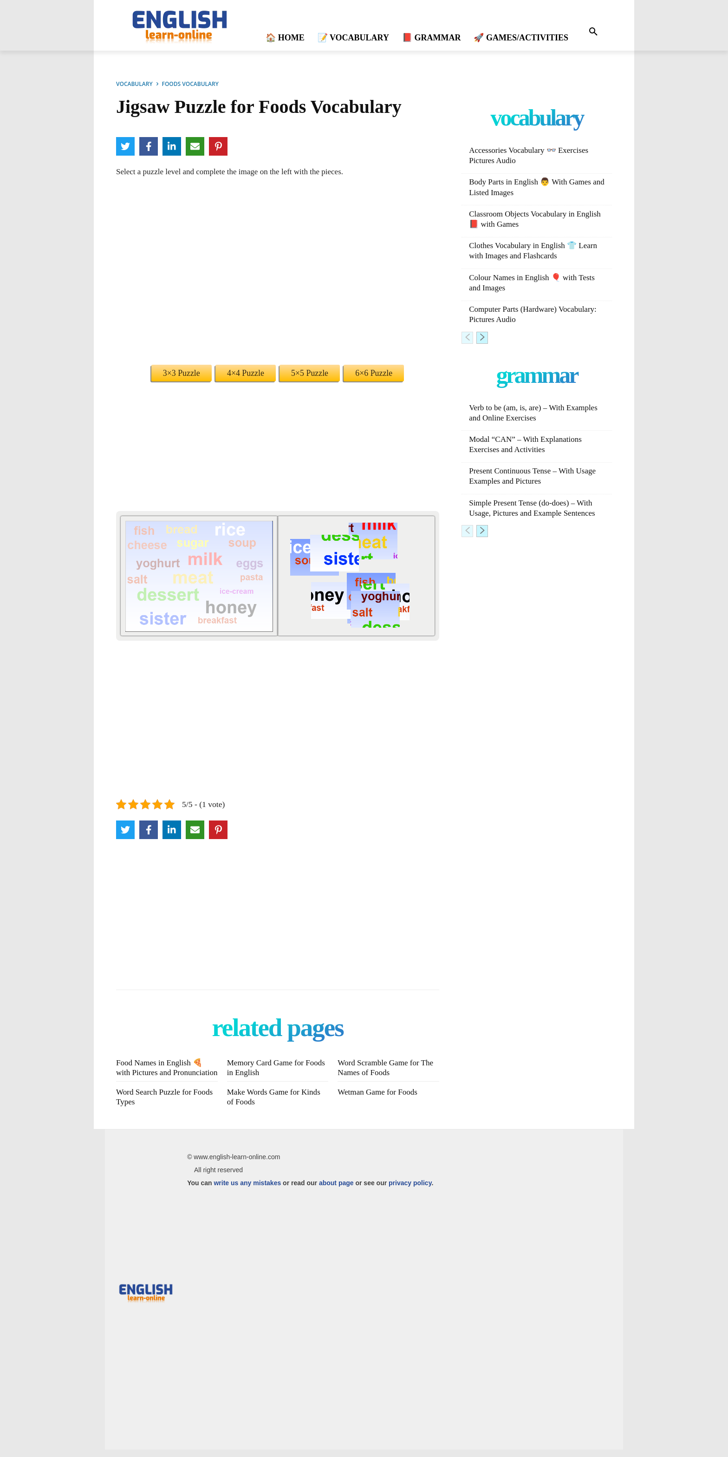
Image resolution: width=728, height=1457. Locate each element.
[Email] (195, 146)
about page (336, 1190)
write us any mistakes (247, 1190)
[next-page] (482, 338)
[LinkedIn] (171, 146)
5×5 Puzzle (309, 373)
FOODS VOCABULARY (190, 84)
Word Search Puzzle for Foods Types (155, 1105)
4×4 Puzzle (245, 373)
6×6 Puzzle (373, 373)
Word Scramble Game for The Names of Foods (388, 1067)
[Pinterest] (218, 146)
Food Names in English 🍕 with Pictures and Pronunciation (161, 1072)
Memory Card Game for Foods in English (267, 1067)
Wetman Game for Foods (380, 1100)
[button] (593, 32)
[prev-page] (467, 338)
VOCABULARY (134, 84)
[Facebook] (148, 146)
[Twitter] (125, 146)
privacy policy (410, 1190)
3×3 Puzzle (181, 373)
